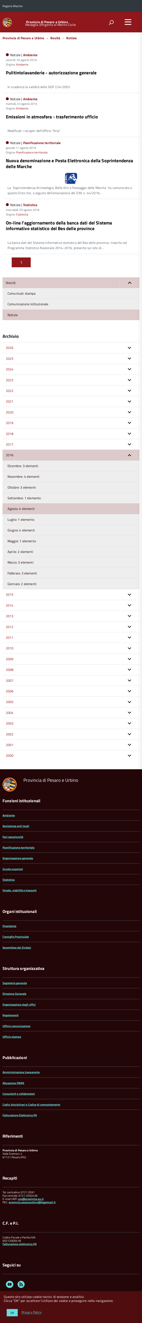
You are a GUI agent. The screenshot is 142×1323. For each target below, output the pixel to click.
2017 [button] (10, 444)
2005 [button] (10, 701)
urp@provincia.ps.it (31, 1199)
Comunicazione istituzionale (28, 304)
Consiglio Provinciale (16, 936)
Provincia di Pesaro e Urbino (47, 22)
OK (12, 1312)
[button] (129, 283)
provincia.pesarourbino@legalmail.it (32, 1202)
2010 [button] (10, 648)
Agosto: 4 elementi (21, 508)
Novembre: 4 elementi (23, 476)
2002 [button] (10, 734)
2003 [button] (10, 723)
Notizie (71, 38)
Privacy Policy (32, 1312)
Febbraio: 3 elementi (22, 573)
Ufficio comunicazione (16, 1026)
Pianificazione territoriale (42, 142)
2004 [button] (10, 712)
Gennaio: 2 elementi (22, 583)
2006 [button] (10, 691)
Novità (55, 38)
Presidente (9, 926)
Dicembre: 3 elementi (23, 465)
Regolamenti (11, 1015)
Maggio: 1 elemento (22, 541)
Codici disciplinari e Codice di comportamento (31, 1104)
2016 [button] (10, 454)
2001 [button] (10, 744)
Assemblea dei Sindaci (17, 947)
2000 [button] (10, 755)
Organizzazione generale (18, 858)
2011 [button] (10, 637)
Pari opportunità (13, 837)
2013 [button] (10, 615)
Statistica (30, 204)
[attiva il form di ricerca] (111, 22)
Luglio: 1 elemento (21, 519)
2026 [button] (10, 347)
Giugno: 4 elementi (21, 530)
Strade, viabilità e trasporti (20, 890)
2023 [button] (10, 380)
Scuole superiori (13, 869)
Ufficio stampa (12, 1036)
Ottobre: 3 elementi (22, 487)
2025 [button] (10, 358)
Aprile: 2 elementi (20, 551)
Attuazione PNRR (13, 1083)
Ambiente (30, 54)
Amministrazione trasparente (21, 1072)
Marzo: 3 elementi (21, 562)
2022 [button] (10, 390)
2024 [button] (10, 369)
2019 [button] (10, 422)
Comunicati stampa (22, 293)
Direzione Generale (14, 993)
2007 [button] (10, 680)
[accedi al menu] (128, 22)
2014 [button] (10, 605)
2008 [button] (10, 669)
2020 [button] (10, 412)
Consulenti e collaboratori (19, 1093)
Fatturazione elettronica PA (20, 1244)
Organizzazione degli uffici (19, 1004)
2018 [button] (10, 433)
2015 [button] (10, 594)
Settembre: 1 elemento (24, 498)
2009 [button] (10, 659)
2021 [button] (10, 401)
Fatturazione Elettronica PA (20, 1115)
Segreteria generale (15, 983)
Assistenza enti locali (16, 826)
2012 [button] (10, 626)
